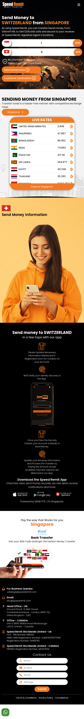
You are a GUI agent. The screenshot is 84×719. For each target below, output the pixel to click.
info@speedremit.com (19, 600)
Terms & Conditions (26, 697)
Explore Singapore (42, 186)
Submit (42, 689)
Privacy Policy (46, 697)
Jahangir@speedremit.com (21, 591)
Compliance (61, 697)
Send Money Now (16, 70)
